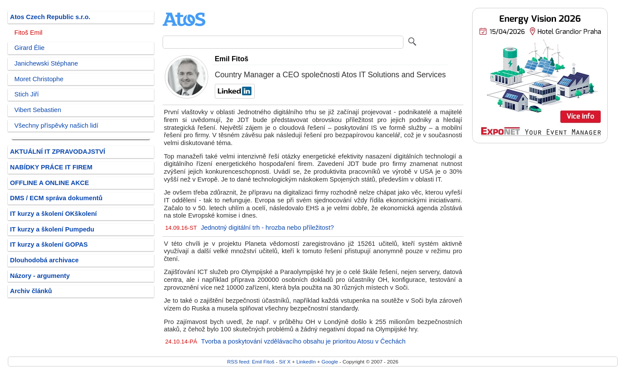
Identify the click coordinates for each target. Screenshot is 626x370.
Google (330, 361)
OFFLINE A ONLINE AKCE (49, 182)
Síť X (285, 361)
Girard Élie (29, 47)
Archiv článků (31, 290)
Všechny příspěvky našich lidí (56, 125)
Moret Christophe (38, 79)
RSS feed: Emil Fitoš (251, 361)
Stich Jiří (26, 94)
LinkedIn (306, 361)
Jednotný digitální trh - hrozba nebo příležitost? (267, 227)
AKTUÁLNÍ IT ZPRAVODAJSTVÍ (57, 151)
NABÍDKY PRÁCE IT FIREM (51, 167)
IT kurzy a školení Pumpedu (52, 229)
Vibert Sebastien (37, 109)
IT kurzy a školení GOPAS (49, 244)
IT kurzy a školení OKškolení (53, 213)
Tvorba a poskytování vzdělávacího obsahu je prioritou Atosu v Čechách (303, 341)
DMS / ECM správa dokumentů (56, 198)
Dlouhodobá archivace (44, 260)
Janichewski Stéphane (46, 63)
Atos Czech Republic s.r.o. (50, 16)
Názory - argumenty (40, 275)
